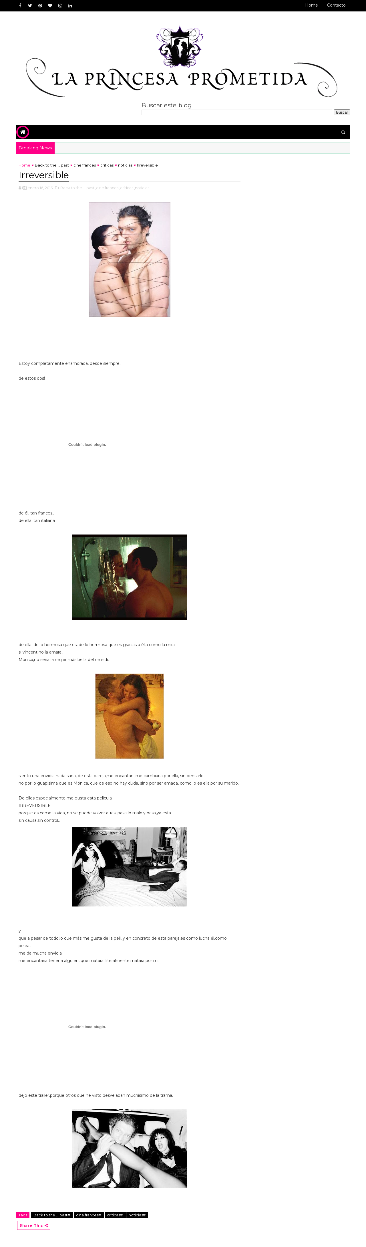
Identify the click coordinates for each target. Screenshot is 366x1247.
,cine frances (106, 187)
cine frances (84, 165)
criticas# (115, 1215)
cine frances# (89, 1215)
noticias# (137, 1215)
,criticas (126, 187)
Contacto (336, 5)
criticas (107, 165)
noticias (125, 165)
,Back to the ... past (76, 187)
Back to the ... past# (52, 1215)
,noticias (141, 187)
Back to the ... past (52, 165)
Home (311, 5)
